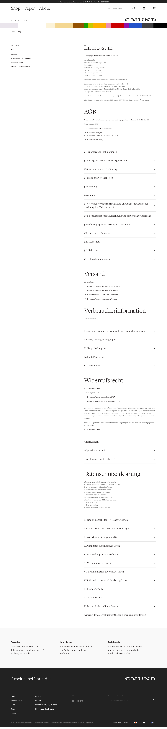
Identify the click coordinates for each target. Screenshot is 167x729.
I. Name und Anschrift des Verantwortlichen (106, 521)
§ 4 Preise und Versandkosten (98, 179)
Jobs (13, 711)
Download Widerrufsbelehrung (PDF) (101, 399)
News (13, 698)
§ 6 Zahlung (89, 196)
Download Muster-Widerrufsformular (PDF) (103, 403)
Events (13, 706)
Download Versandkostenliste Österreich (102, 292)
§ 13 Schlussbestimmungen (97, 260)
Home (13, 33)
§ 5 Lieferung (90, 188)
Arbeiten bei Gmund (31, 680)
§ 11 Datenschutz (92, 243)
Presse (13, 715)
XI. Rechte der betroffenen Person (101, 608)
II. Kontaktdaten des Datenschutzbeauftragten (107, 530)
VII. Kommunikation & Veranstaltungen (104, 573)
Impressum (89, 724)
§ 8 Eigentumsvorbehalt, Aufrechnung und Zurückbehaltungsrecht (117, 217)
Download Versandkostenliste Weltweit (102, 301)
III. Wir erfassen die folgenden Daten (102, 538)
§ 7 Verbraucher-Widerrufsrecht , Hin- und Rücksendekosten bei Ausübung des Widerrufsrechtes (116, 207)
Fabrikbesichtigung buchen (46, 706)
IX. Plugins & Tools (93, 590)
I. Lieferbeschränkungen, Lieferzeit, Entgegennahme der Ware (115, 332)
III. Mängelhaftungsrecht (96, 350)
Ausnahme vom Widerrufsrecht (99, 460)
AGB (12, 724)
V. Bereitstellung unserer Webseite (101, 556)
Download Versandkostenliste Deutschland (103, 288)
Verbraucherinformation (24, 724)
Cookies (81, 724)
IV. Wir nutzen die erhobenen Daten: (102, 547)
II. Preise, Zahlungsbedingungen (100, 341)
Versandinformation (70, 724)
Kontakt (38, 702)
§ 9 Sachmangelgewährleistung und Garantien (107, 226)
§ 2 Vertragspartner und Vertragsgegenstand (106, 162)
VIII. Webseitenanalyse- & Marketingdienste (106, 582)
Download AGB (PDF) (95, 134)
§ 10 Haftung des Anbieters (97, 234)
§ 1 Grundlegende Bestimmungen (100, 153)
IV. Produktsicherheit (94, 358)
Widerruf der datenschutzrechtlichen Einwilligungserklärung (115, 616)
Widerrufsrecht (91, 443)
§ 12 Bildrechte (91, 252)
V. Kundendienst (92, 367)
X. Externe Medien (93, 599)
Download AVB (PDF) (95, 141)
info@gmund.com (96, 77)
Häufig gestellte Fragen (44, 711)
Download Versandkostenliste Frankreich (102, 296)
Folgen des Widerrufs (94, 452)
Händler (38, 698)
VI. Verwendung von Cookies (98, 564)
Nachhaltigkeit (17, 702)
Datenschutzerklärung (41, 724)
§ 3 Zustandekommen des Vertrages (101, 171)
